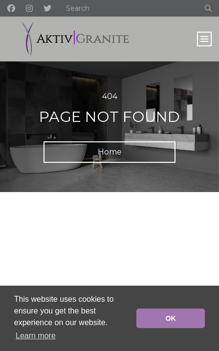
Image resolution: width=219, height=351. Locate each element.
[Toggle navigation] (204, 39)
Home (110, 151)
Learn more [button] (36, 336)
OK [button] (170, 318)
